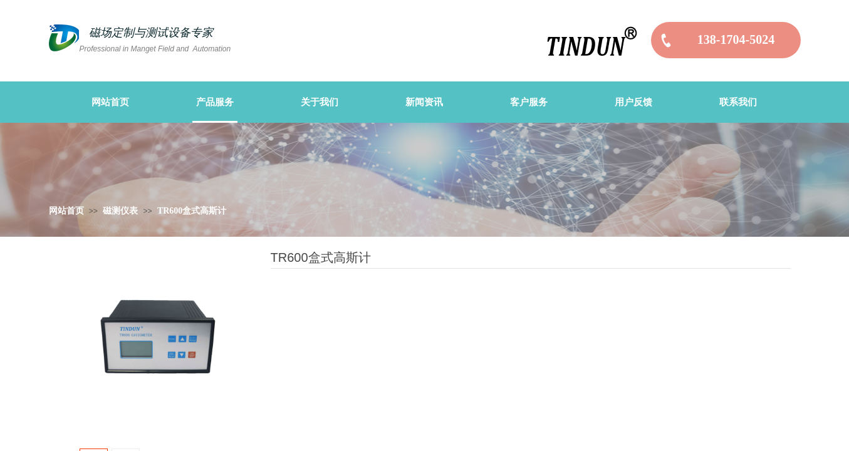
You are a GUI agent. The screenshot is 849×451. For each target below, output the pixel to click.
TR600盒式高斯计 (191, 210)
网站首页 (66, 210)
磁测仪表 (120, 210)
